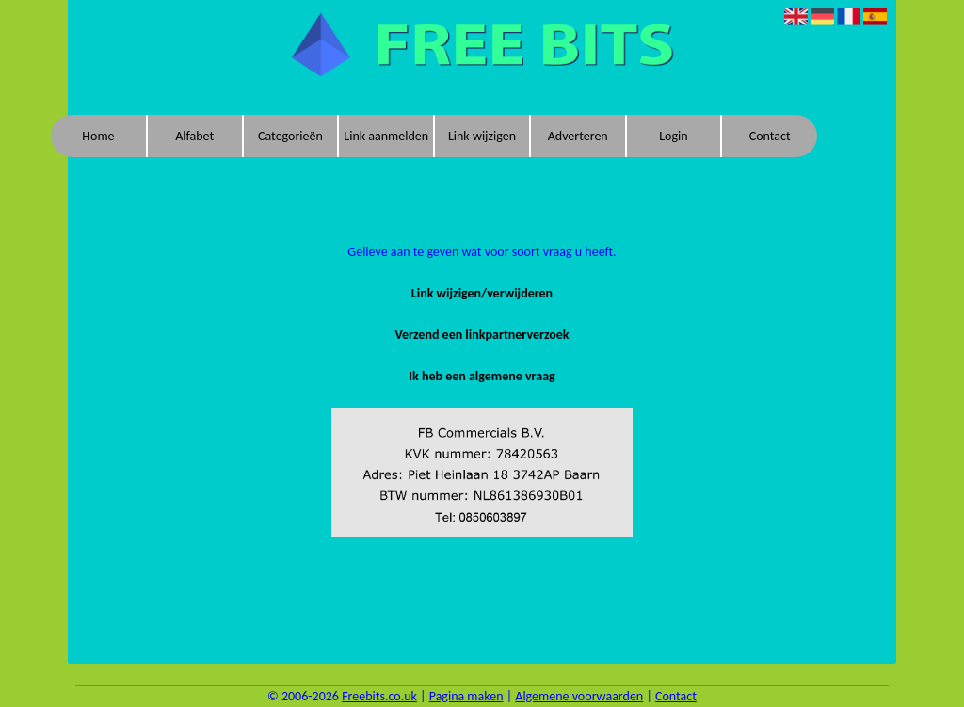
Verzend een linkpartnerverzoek (481, 335)
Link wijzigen (482, 136)
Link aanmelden (386, 136)
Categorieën (290, 136)
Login (673, 136)
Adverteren (578, 136)
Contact (770, 136)
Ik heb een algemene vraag (481, 376)
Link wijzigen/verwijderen (482, 293)
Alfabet (194, 136)
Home (98, 136)
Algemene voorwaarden (579, 696)
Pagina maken (466, 696)
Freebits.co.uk (379, 696)
